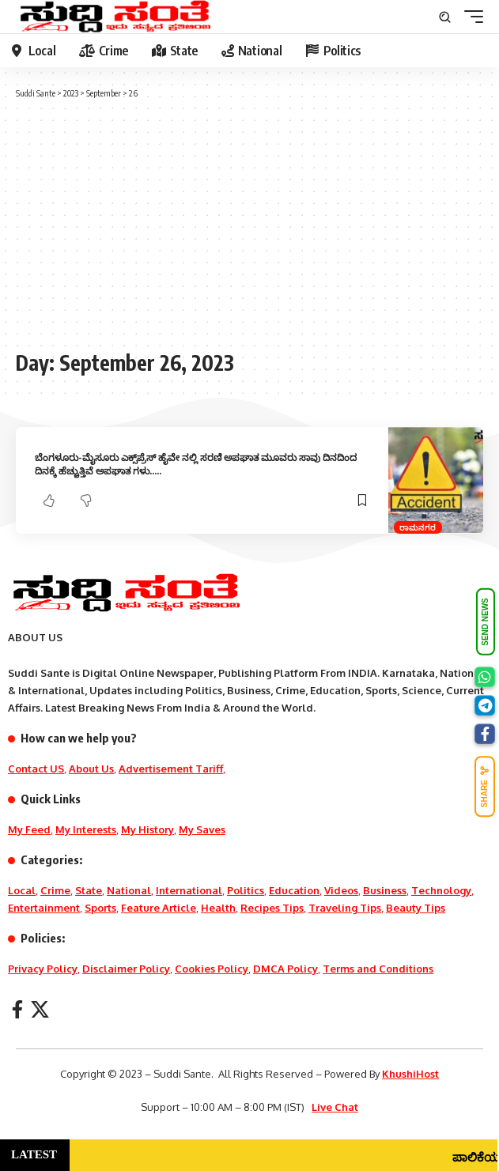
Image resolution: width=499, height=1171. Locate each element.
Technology (441, 890)
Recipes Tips (272, 907)
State (88, 890)
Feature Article (158, 907)
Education (294, 890)
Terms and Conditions (378, 968)
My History (147, 829)
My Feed (29, 829)
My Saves (202, 829)
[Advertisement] (249, 223)
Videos (341, 890)
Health (218, 907)
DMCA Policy (285, 968)
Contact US (36, 768)
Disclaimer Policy (126, 968)
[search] (444, 17)
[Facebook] (17, 1009)
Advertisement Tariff (171, 768)
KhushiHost (410, 1073)
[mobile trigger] (469, 16)
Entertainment (44, 907)
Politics (245, 890)
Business (384, 890)
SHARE (485, 786)
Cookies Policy (211, 968)
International (189, 890)
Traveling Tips (344, 907)
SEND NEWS (485, 622)
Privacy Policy (42, 968)
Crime (55, 890)
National (129, 890)
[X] (40, 1009)
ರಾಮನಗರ (418, 527)
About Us (91, 768)
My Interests (85, 829)
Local (22, 890)
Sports (100, 907)
